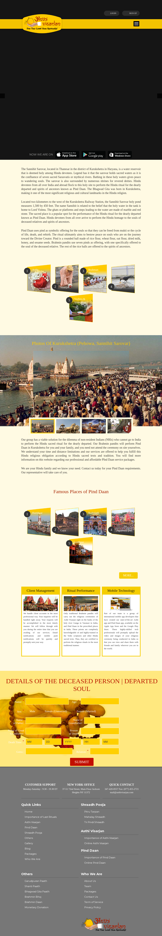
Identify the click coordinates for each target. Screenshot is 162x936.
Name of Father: (18, 651)
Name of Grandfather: (76, 652)
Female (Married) (86, 642)
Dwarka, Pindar (34, 905)
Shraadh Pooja (33, 763)
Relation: (82, 682)
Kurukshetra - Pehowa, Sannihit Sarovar (107, 899)
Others (29, 768)
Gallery (29, 774)
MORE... (128, 506)
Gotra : (20, 682)
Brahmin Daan (33, 832)
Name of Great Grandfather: (16, 663)
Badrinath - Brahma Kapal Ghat (44, 889)
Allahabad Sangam (36, 894)
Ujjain (87, 910)
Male (32, 642)
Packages (30, 784)
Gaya (28, 884)
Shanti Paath (32, 817)
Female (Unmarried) (56, 642)
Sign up (130, 13)
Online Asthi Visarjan (96, 774)
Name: (19, 632)
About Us (90, 811)
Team (87, 817)
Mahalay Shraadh (94, 747)
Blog (27, 779)
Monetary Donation (36, 838)
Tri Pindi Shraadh (94, 753)
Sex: (20, 642)
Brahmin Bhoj (33, 827)
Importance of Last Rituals (41, 747)
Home (28, 742)
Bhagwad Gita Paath (37, 822)
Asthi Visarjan (32, 753)
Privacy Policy (92, 838)
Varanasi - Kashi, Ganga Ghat (41, 875)
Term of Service (93, 832)
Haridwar (89, 905)
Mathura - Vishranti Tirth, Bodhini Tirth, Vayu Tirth (110, 877)
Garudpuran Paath (36, 811)
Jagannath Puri (34, 899)
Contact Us (91, 827)
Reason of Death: (74, 662)
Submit (82, 693)
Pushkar (89, 894)
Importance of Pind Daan (99, 788)
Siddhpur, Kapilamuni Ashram (101, 889)
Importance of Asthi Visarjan (101, 768)
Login (110, 13)
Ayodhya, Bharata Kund (98, 884)
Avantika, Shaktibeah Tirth (40, 910)
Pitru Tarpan (91, 742)
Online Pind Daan (95, 793)
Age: (75, 632)
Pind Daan (31, 758)
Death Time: (16, 672)
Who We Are (32, 789)
